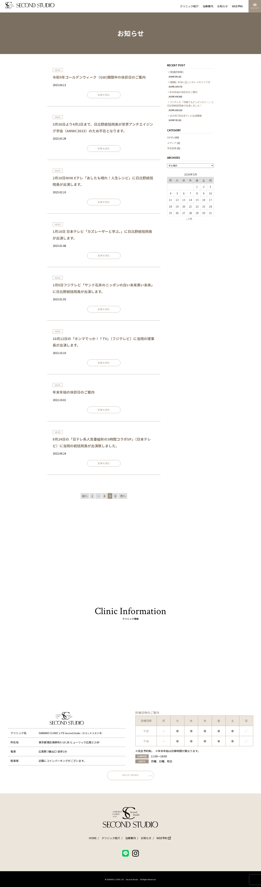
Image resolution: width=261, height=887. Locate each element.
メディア (171, 143)
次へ (123, 496)
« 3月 (189, 219)
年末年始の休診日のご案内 (74, 392)
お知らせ (222, 6)
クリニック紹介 (189, 6)
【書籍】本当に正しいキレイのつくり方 (189, 82)
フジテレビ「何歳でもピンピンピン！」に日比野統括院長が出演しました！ (190, 103)
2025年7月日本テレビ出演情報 (185, 115)
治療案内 (208, 6)
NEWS (170, 137)
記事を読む (104, 94)
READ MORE (136, 775)
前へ (85, 496)
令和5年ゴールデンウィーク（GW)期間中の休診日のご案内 (99, 77)
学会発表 (171, 148)
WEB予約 (237, 6)
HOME (93, 838)
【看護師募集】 (177, 72)
